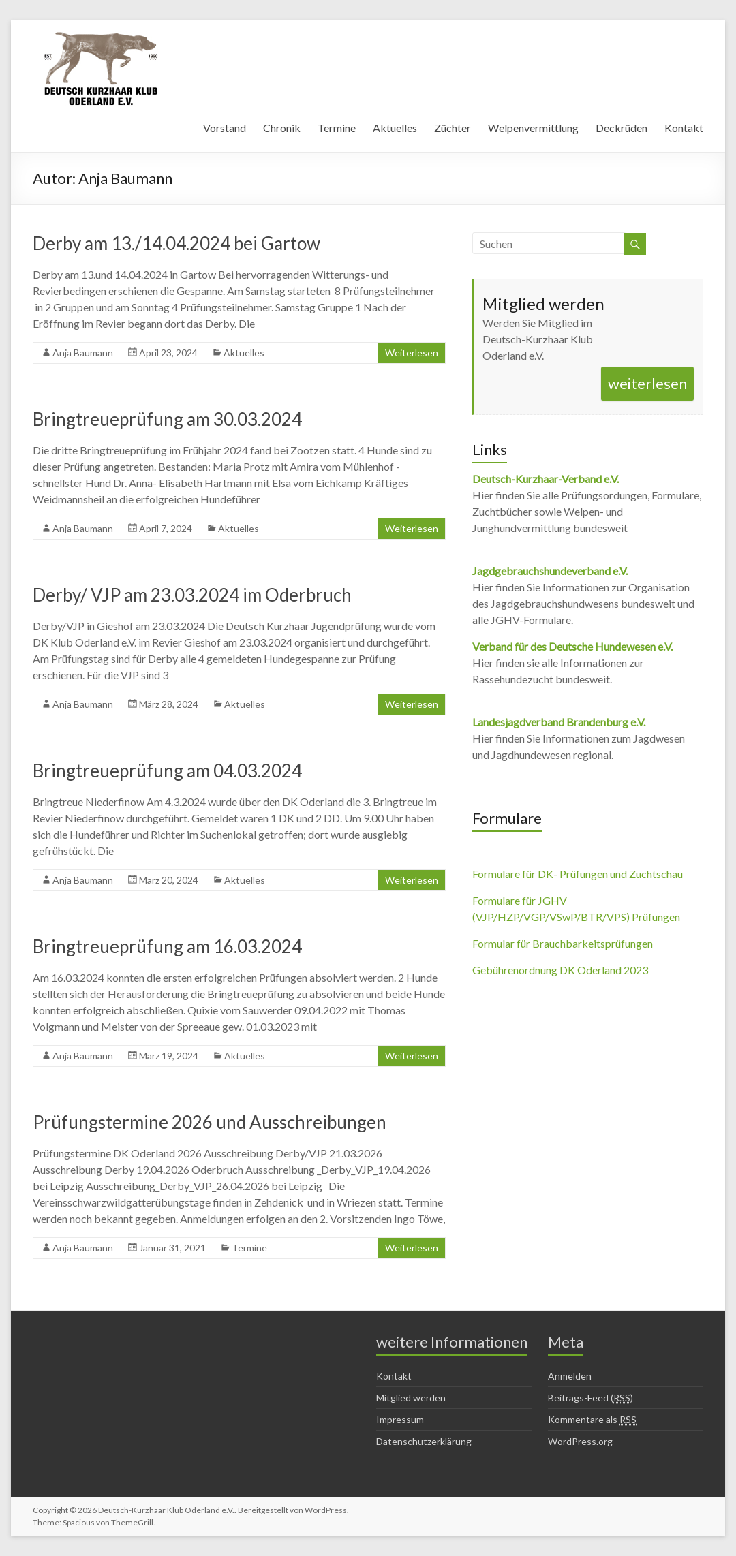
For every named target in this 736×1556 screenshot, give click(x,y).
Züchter (452, 127)
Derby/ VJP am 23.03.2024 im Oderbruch (192, 595)
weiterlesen (647, 383)
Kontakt (683, 127)
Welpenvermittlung (533, 127)
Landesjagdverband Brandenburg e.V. (558, 721)
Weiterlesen (411, 352)
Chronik (282, 127)
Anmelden (570, 1376)
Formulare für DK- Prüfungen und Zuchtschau (577, 873)
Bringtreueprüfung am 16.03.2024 (167, 946)
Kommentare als (592, 1420)
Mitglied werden (411, 1397)
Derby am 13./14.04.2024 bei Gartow (176, 243)
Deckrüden (621, 127)
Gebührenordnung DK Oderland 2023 (560, 969)
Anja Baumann (82, 352)
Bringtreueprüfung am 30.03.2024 (167, 419)
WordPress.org (580, 1441)
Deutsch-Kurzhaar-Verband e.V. (545, 478)
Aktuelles (395, 127)
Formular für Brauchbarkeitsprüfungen (562, 943)
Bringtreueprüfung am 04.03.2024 (167, 770)
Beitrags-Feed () (590, 1398)
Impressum (400, 1419)
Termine (337, 127)
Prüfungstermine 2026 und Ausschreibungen (209, 1122)
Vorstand (224, 127)
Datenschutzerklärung (424, 1441)
